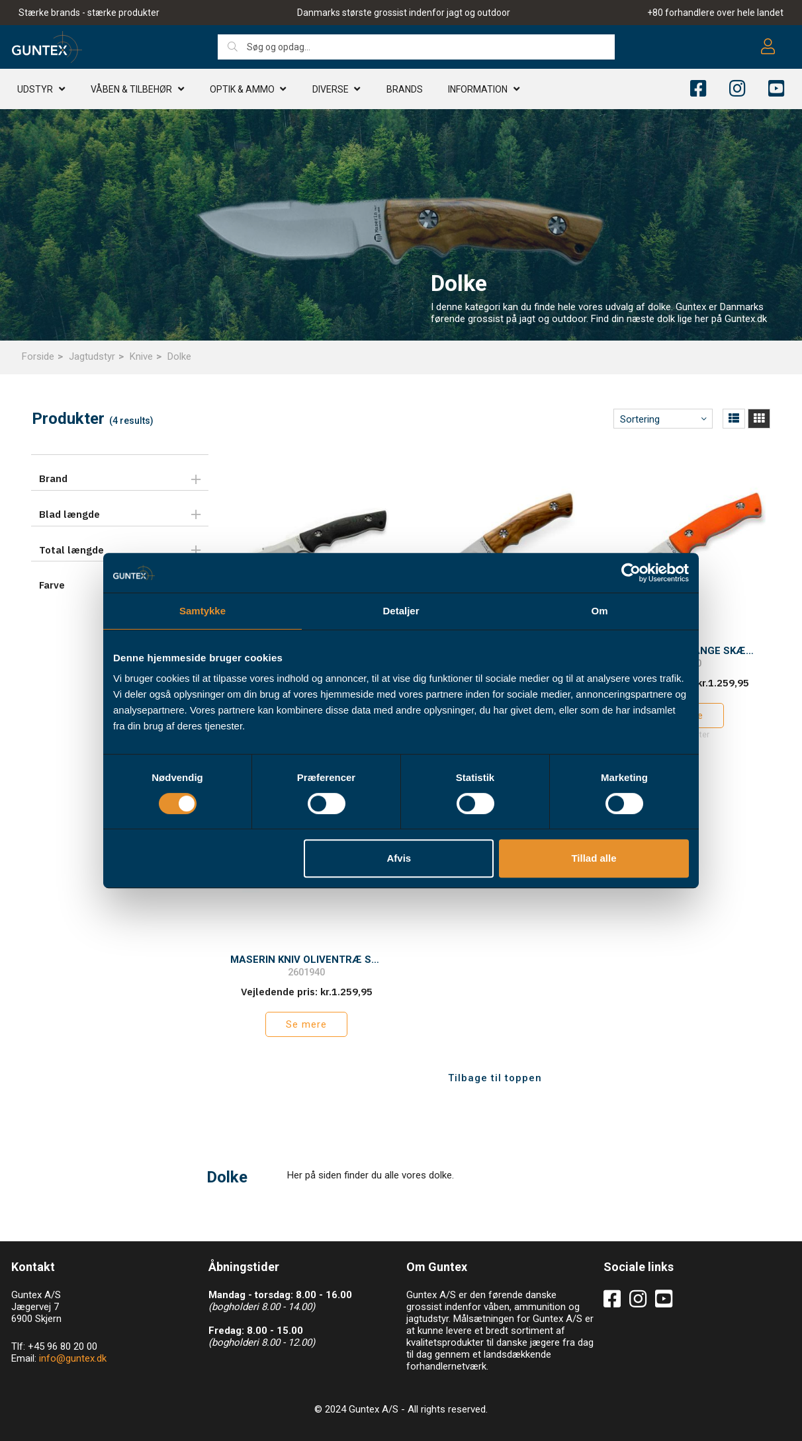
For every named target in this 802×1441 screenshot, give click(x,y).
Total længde (71, 550)
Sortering (640, 419)
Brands (404, 89)
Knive (141, 356)
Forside (38, 356)
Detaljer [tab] (400, 610)
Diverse (330, 89)
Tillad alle (593, 858)
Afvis (399, 858)
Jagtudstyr (92, 356)
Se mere (306, 1024)
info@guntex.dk (73, 1358)
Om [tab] (599, 610)
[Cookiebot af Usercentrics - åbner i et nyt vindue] (631, 573)
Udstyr (35, 89)
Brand (53, 478)
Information (478, 89)
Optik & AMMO (242, 89)
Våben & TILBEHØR (131, 89)
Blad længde (69, 514)
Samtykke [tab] (202, 610)
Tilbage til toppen (495, 1078)
